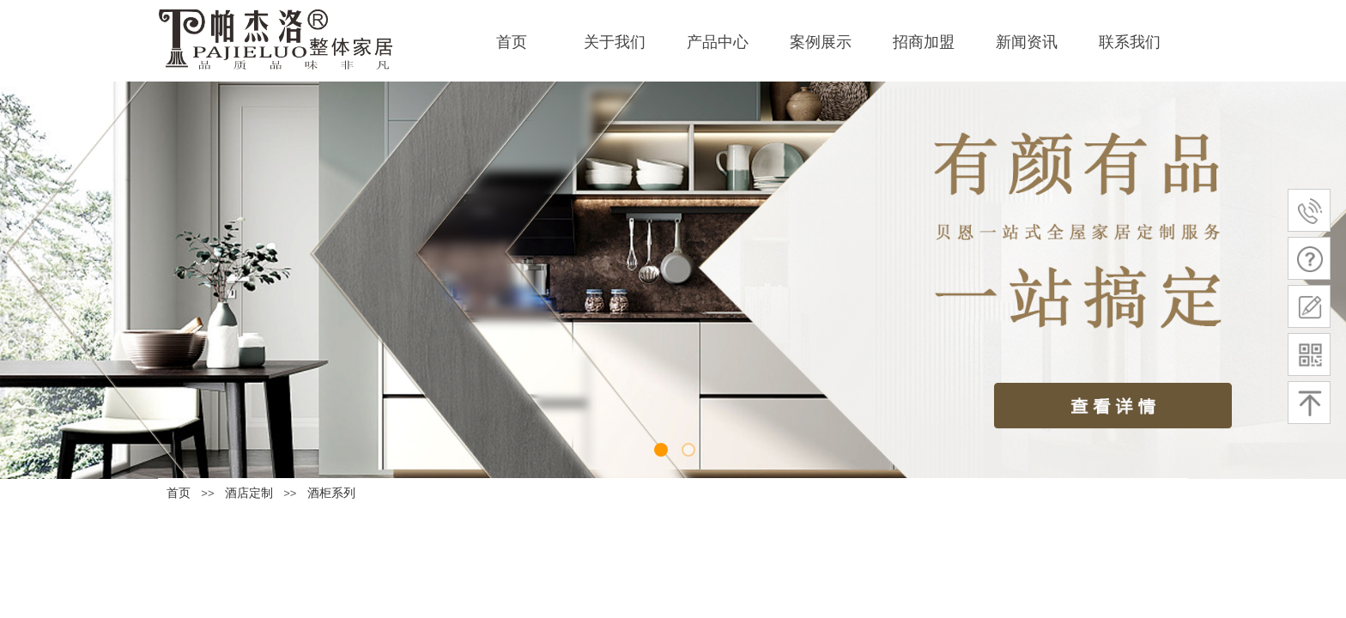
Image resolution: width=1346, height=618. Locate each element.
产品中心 (718, 42)
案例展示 (821, 42)
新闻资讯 (1027, 42)
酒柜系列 (331, 493)
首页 (511, 42)
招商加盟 (924, 42)
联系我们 (1130, 42)
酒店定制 (249, 493)
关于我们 (615, 42)
